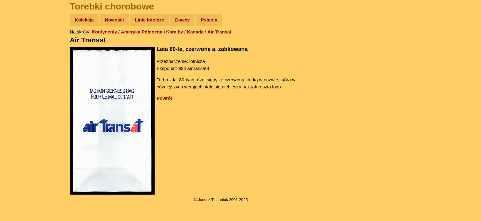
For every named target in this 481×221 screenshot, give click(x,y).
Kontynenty (104, 31)
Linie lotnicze (149, 19)
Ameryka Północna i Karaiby (152, 31)
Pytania (209, 19)
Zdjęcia (18, 55)
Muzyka (18, 91)
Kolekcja (84, 19)
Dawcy (182, 19)
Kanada (195, 31)
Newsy (17, 67)
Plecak (17, 103)
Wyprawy (20, 43)
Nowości (114, 19)
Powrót (164, 98)
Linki (15, 114)
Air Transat (219, 31)
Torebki (18, 126)
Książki (18, 79)
